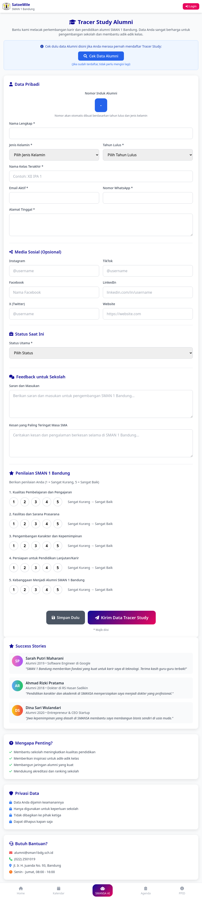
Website (109, 304)
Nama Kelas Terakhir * (26, 166)
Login (191, 6)
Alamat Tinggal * (22, 209)
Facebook (16, 282)
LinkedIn (109, 282)
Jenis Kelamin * (20, 145)
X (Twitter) (17, 304)
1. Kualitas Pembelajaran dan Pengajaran (40, 492)
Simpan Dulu (65, 617)
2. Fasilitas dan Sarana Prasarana (34, 514)
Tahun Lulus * (113, 145)
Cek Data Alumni (101, 56)
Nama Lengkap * (22, 123)
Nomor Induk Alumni (101, 93)
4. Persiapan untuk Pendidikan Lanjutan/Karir (44, 558)
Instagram (17, 261)
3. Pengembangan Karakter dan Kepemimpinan (45, 536)
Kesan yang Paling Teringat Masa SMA (38, 425)
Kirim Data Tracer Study (121, 617)
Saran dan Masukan (24, 386)
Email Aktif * (18, 188)
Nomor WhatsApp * (118, 188)
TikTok (108, 261)
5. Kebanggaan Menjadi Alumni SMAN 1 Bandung (47, 580)
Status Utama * (21, 343)
